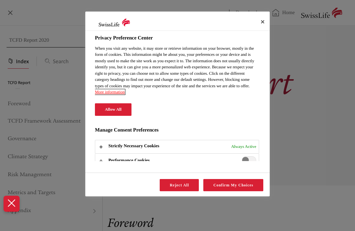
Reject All (179, 185)
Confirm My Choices (233, 185)
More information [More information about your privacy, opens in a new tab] (110, 92)
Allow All (113, 109)
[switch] (249, 160)
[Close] (263, 22)
